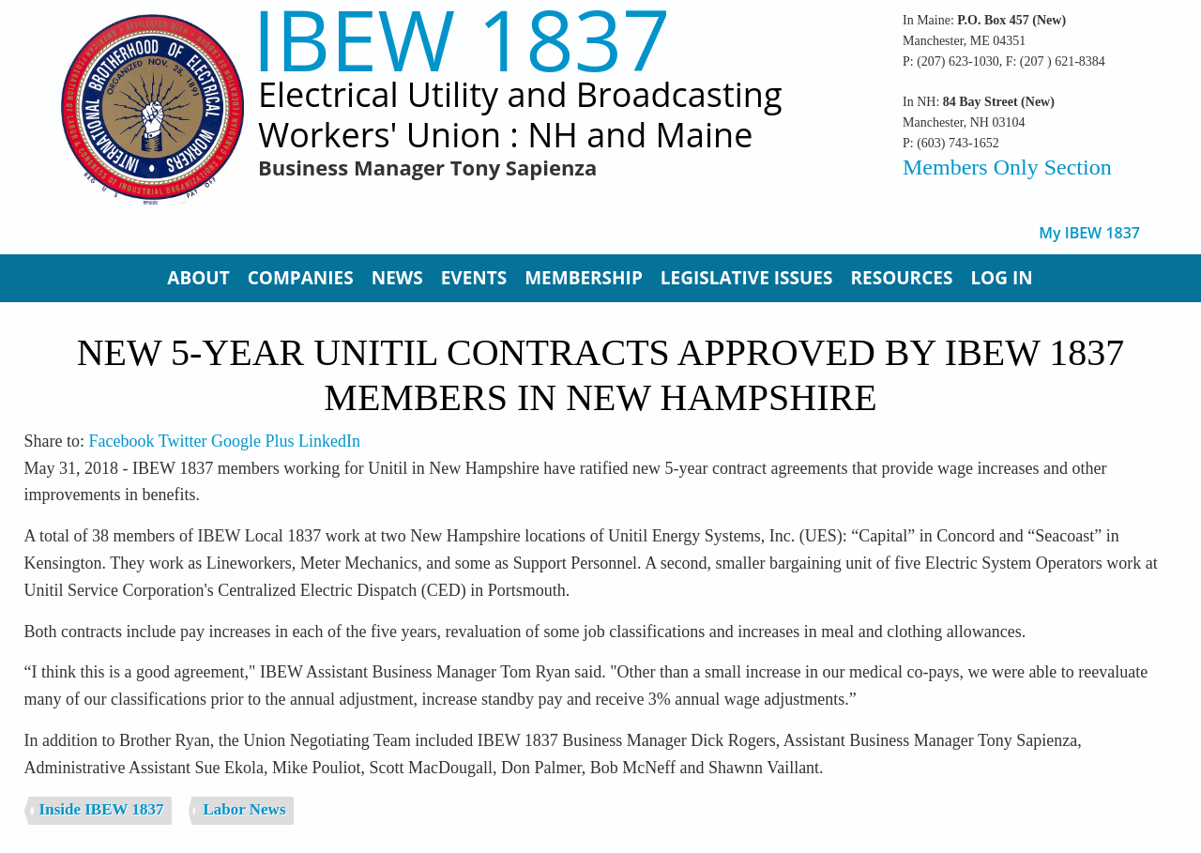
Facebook (122, 441)
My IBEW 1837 (1089, 233)
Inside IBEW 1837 (101, 809)
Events (474, 278)
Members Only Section (1007, 167)
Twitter (183, 441)
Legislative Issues (747, 278)
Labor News (245, 809)
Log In (1001, 278)
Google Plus (253, 441)
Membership (583, 278)
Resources (901, 278)
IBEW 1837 (461, 39)
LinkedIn (329, 441)
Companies (301, 278)
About (198, 278)
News (397, 278)
